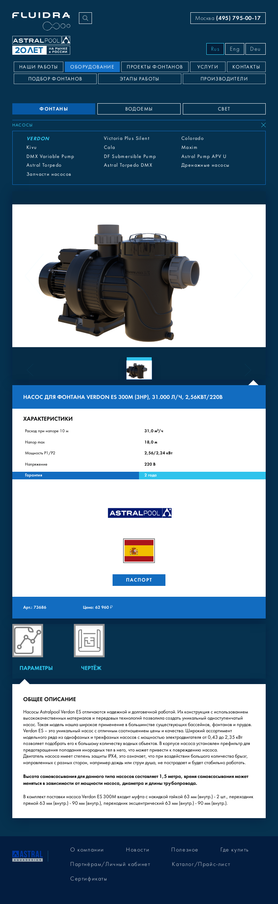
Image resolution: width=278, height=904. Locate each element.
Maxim (189, 147)
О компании (87, 849)
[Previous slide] (34, 276)
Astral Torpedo (44, 165)
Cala (109, 147)
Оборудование (92, 67)
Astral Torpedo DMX (128, 165)
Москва (228, 17)
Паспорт (139, 580)
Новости (137, 849)
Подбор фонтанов (55, 79)
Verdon (37, 139)
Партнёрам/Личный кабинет (110, 864)
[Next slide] (243, 276)
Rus (215, 49)
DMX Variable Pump (50, 156)
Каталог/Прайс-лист (201, 864)
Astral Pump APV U (204, 156)
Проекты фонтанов (155, 67)
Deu (255, 49)
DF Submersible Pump (130, 156)
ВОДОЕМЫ (139, 109)
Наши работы (38, 67)
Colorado (192, 138)
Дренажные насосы (205, 165)
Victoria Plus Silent (126, 138)
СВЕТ (224, 109)
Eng (235, 49)
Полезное (185, 849)
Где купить (234, 849)
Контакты (246, 67)
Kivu (31, 147)
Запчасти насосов (48, 174)
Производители (224, 79)
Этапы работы (140, 79)
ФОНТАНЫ (53, 109)
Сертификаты (89, 878)
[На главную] (27, 856)
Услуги (207, 67)
